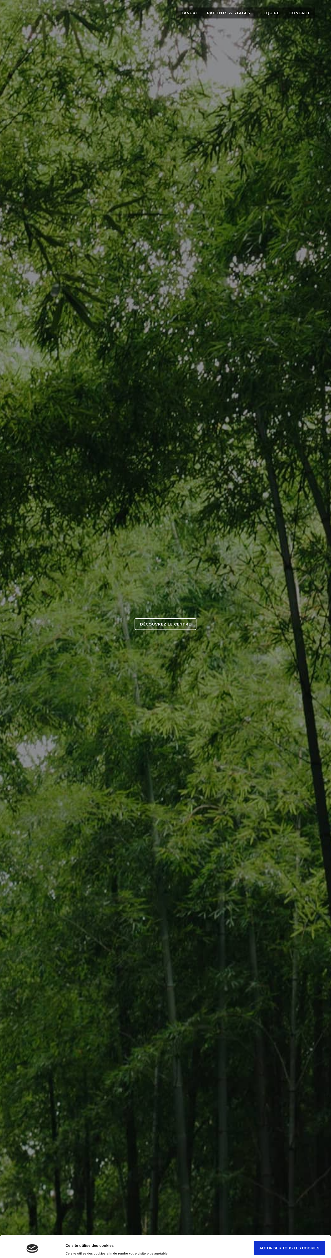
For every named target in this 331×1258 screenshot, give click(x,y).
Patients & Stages (228, 12)
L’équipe (269, 12)
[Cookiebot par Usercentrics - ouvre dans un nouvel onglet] (32, 1248)
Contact (299, 12)
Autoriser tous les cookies (289, 1229)
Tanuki (189, 12)
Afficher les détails (82, 1248)
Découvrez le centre (165, 624)
